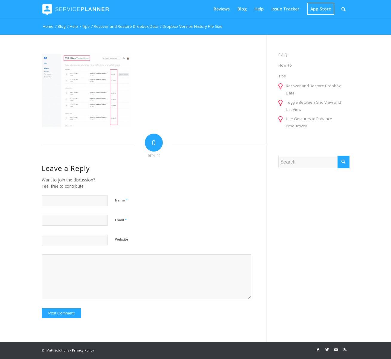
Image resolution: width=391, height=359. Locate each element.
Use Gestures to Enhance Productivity (309, 122)
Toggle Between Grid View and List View (313, 106)
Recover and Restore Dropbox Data (313, 89)
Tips (282, 76)
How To (285, 65)
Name (121, 200)
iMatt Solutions (57, 350)
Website (121, 239)
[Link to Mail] (336, 349)
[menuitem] (222, 9)
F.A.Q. (283, 54)
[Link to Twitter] (327, 349)
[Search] (343, 9)
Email (121, 219)
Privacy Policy (83, 350)
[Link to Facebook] (318, 349)
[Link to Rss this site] (345, 349)
